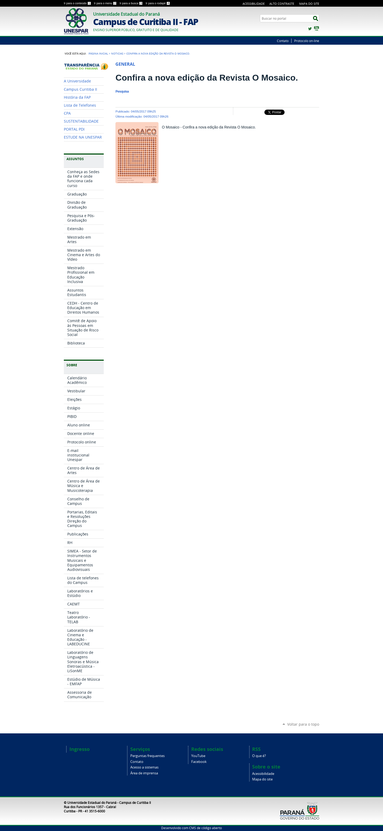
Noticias (117, 53)
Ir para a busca (132, 3)
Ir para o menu (105, 3)
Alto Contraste (281, 4)
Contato (283, 41)
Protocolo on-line (306, 41)
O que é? (259, 756)
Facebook (199, 761)
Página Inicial (98, 53)
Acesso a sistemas (144, 767)
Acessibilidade (254, 4)
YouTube (316, 28)
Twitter (310, 28)
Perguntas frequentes (147, 756)
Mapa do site (262, 779)
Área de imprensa (144, 773)
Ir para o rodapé (158, 3)
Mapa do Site (309, 4)
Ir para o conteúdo (78, 3)
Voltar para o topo (303, 724)
